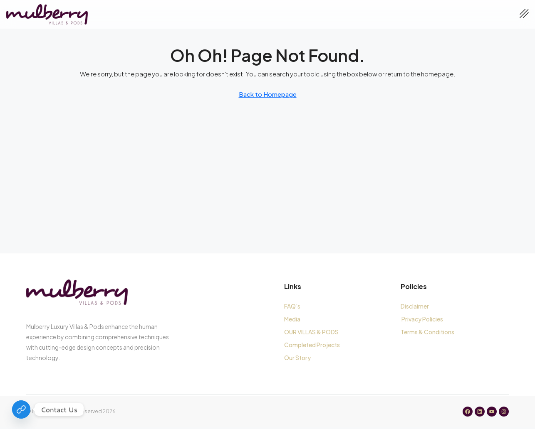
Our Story (297, 357)
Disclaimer (415, 306)
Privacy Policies (422, 319)
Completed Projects (312, 344)
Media (292, 319)
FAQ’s (292, 306)
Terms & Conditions (428, 332)
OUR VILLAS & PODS (311, 332)
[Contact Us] (21, 409)
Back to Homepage (268, 94)
